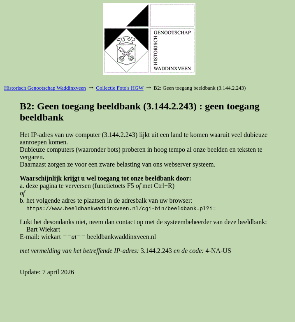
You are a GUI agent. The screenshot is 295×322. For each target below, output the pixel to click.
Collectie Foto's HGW (119, 88)
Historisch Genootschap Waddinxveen (45, 88)
